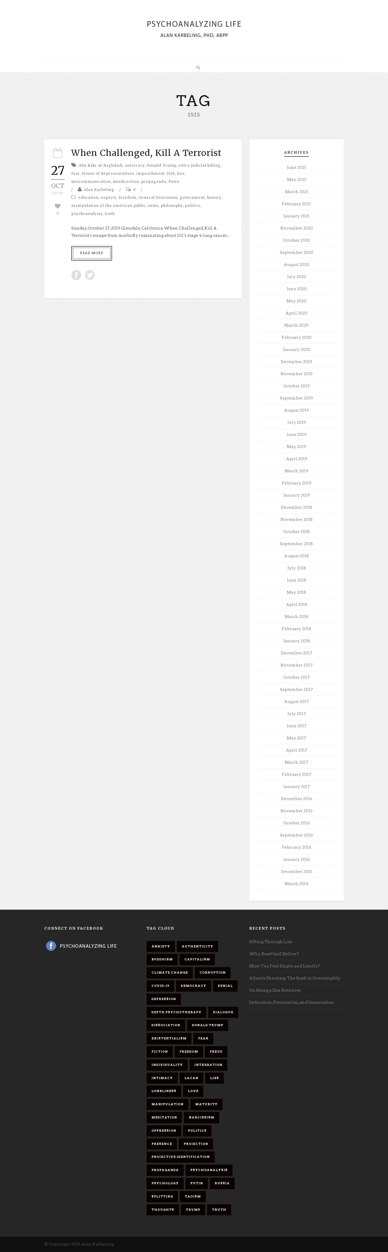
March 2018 (296, 616)
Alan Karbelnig (99, 189)
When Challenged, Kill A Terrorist (146, 153)
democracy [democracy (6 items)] (193, 986)
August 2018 (296, 556)
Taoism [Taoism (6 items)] (193, 1196)
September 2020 (296, 252)
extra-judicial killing (200, 165)
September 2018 (296, 543)
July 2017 (296, 713)
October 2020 (296, 240)
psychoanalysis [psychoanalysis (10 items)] (209, 1170)
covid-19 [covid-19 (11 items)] (160, 986)
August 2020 (296, 264)
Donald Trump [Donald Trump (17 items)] (207, 1025)
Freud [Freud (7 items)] (216, 1051)
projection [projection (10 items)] (196, 1144)
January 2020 (296, 349)
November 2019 (297, 373)
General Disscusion (158, 197)
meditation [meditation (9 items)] (164, 1117)
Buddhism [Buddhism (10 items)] (162, 959)
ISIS (171, 173)
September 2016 (296, 835)
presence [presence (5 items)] (161, 1144)
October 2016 (296, 823)
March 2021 (296, 191)
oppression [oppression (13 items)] (163, 1130)
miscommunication (91, 181)
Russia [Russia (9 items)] (222, 1183)
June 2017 (296, 726)
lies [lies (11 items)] (214, 1078)
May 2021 (296, 179)
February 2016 (296, 847)
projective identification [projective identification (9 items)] (180, 1157)
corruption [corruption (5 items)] (213, 972)
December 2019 (296, 361)
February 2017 (296, 774)
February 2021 (296, 204)
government (192, 197)
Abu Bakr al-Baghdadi (101, 165)
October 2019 (296, 386)
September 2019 (296, 398)
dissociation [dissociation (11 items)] (165, 1025)
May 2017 (296, 738)
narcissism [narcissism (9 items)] (201, 1117)
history (214, 197)
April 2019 (296, 458)
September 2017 (296, 689)
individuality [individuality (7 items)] (167, 1065)
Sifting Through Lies (270, 941)
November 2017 (297, 665)
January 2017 (296, 786)
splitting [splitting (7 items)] (162, 1196)
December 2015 (296, 871)
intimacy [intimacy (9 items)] (162, 1078)
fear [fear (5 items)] (203, 1038)
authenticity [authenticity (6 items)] (197, 946)
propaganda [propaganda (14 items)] (165, 1170)
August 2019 (296, 410)
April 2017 (296, 750)
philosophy (172, 205)
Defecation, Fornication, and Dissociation (291, 1002)
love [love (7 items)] (193, 1091)
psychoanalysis (87, 213)
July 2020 (296, 276)
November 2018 (297, 519)
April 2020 (297, 313)
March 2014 (297, 883)
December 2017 (296, 653)
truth (110, 213)
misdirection (126, 181)
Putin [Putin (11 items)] (196, 1183)
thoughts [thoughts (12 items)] (162, 1210)
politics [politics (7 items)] (197, 1130)
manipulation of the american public (108, 205)
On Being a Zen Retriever (275, 990)
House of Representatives (108, 173)
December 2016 (296, 798)
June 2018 (296, 580)
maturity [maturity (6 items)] (206, 1104)
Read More (91, 253)
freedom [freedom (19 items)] (189, 1051)
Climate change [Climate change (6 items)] (169, 972)
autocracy (135, 165)
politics (192, 205)
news (153, 205)
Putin (173, 181)
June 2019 (296, 434)
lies (180, 173)
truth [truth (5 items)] (219, 1210)
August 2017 (296, 701)
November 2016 (297, 810)
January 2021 (296, 216)
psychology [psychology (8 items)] (165, 1183)
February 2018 (296, 628)
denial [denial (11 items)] (225, 986)
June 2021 (296, 167)
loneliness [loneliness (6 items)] (163, 1091)
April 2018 (296, 604)
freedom (127, 197)
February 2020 (297, 337)
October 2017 (296, 677)
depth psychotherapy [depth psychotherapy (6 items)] (176, 1012)
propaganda (153, 181)
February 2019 (296, 483)
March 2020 (296, 325)
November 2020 (296, 228)
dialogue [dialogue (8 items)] (223, 1012)
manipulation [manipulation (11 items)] (167, 1104)
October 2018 (296, 531)
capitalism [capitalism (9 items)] (197, 959)
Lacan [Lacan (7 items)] (191, 1078)
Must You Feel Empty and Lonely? (284, 966)
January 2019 (296, 495)
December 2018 (296, 507)
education (88, 197)
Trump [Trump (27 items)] (193, 1210)
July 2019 (296, 422)
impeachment (150, 173)
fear (75, 173)
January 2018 (296, 641)
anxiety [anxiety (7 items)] (160, 946)
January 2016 (296, 859)
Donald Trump (162, 165)
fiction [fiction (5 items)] (159, 1051)
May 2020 (296, 301)
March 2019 (296, 471)
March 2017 (296, 762)
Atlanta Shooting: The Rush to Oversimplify (294, 978)
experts (108, 197)
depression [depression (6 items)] (163, 999)
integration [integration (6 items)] (208, 1065)
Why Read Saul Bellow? (274, 953)
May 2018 (296, 592)
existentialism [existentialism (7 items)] (169, 1038)
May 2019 (296, 446)
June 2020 (296, 288)
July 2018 (296, 568)
